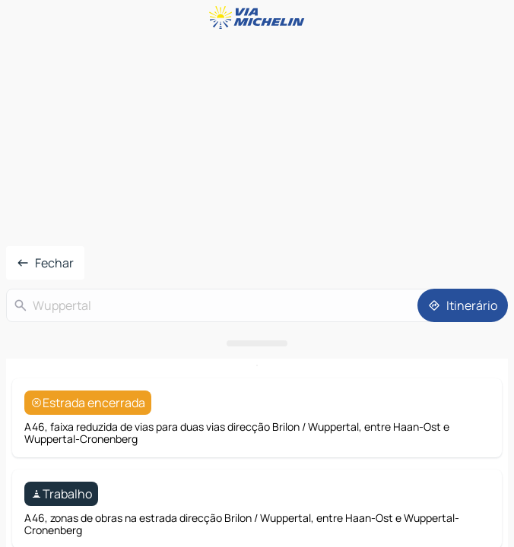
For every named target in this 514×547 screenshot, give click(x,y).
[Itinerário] (462, 305)
